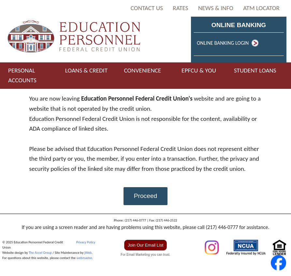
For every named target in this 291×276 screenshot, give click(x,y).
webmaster (84, 258)
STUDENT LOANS (255, 70)
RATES (180, 8)
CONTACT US (147, 8)
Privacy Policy (85, 242)
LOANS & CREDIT (86, 70)
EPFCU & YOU (199, 70)
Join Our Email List (145, 245)
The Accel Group (40, 253)
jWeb (88, 253)
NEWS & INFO (215, 8)
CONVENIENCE (142, 70)
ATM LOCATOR (261, 8)
